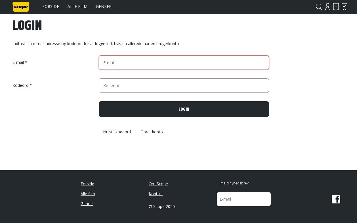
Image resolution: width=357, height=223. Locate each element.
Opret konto (151, 132)
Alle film (77, 6)
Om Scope (158, 183)
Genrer (104, 6)
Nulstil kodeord (117, 132)
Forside (50, 6)
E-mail (18, 62)
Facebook (336, 199)
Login (327, 6)
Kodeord (20, 85)
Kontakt (156, 193)
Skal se (336, 6)
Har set (344, 6)
